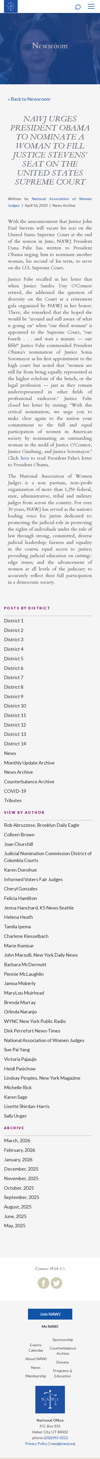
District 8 (13, 687)
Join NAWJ (50, 1313)
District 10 (15, 706)
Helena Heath (18, 917)
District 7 (13, 677)
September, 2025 (21, 1197)
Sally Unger (15, 1116)
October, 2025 (19, 1188)
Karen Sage (15, 1097)
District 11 (15, 715)
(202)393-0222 (56, 1437)
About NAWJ (36, 1358)
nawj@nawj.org (62, 1443)
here (25, 458)
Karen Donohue (20, 870)
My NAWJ (50, 1326)
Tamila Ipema (17, 926)
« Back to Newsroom (29, 99)
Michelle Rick (18, 1087)
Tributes (13, 800)
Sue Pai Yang (17, 1049)
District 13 (15, 734)
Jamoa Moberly (20, 983)
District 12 (15, 725)
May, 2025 (14, 1225)
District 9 (13, 696)
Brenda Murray (20, 1002)
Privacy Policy (36, 1443)
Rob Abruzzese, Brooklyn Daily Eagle (41, 825)
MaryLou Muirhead (24, 993)
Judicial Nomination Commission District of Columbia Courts (48, 856)
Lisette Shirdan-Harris (27, 1106)
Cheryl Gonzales (20, 888)
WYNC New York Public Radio (35, 1021)
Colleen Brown (19, 834)
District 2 (13, 630)
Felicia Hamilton (20, 898)
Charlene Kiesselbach (26, 936)
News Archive (18, 772)
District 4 (13, 649)
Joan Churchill (18, 844)
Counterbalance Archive (29, 781)
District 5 (13, 658)
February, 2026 (19, 1150)
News (10, 753)
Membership (36, 1376)
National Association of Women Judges (44, 1040)
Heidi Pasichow (20, 1068)
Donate (62, 1362)
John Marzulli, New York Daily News (41, 955)
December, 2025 (21, 1169)
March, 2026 (17, 1140)
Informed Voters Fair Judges (33, 879)
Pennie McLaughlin (24, 974)
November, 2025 (21, 1178)
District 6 (13, 668)
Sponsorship (63, 1339)
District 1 (13, 620)
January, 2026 (18, 1159)
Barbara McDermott (25, 964)
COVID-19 (15, 791)
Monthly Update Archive (29, 763)
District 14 (15, 743)
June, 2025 (15, 1216)
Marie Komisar (19, 945)
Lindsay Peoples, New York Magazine (42, 1078)
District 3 (13, 639)
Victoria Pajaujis (20, 1059)
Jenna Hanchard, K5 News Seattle (39, 908)
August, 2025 (17, 1207)
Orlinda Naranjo (20, 1011)
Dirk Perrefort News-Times (32, 1031)
